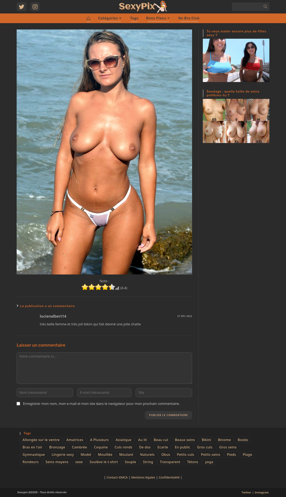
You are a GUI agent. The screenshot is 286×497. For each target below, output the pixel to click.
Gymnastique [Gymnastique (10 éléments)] (34, 454)
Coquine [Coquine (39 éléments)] (101, 447)
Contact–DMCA (117, 477)
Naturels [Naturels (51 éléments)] (147, 454)
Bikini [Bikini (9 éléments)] (206, 439)
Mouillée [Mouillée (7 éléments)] (105, 454)
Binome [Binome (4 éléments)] (224, 439)
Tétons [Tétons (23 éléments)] (192, 462)
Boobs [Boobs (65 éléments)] (243, 439)
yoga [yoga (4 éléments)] (209, 462)
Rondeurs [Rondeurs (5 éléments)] (31, 462)
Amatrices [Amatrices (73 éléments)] (74, 439)
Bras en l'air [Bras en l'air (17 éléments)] (32, 447)
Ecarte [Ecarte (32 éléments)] (163, 447)
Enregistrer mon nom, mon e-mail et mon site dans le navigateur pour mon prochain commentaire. (101, 403)
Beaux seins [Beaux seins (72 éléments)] (185, 439)
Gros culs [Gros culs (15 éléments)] (204, 447)
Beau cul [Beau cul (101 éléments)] (161, 439)
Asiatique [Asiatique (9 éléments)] (123, 439)
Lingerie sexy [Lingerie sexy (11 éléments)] (63, 454)
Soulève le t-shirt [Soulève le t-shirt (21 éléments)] (104, 462)
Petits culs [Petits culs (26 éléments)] (185, 454)
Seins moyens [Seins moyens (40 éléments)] (56, 462)
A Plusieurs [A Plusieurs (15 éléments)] (99, 439)
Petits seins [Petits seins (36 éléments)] (210, 454)
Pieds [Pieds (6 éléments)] (231, 454)
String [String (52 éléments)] (148, 462)
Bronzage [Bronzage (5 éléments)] (57, 447)
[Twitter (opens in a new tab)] (21, 6)
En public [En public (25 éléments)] (182, 447)
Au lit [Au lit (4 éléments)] (142, 439)
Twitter (246, 492)
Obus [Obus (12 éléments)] (165, 454)
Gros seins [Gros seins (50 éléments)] (228, 447)
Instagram (262, 492)
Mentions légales (143, 477)
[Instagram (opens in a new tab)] (35, 6)
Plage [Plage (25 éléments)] (247, 454)
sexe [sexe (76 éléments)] (79, 462)
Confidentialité (169, 477)
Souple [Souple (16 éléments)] (130, 462)
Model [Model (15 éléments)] (86, 454)
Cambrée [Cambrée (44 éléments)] (79, 447)
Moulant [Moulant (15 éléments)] (126, 454)
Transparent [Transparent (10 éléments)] (170, 462)
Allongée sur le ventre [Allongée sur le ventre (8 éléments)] (41, 439)
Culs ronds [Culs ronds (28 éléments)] (123, 447)
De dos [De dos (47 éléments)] (145, 447)
